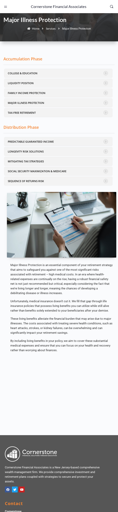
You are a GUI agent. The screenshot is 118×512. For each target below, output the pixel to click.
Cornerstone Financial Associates (58, 6)
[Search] (112, 6)
